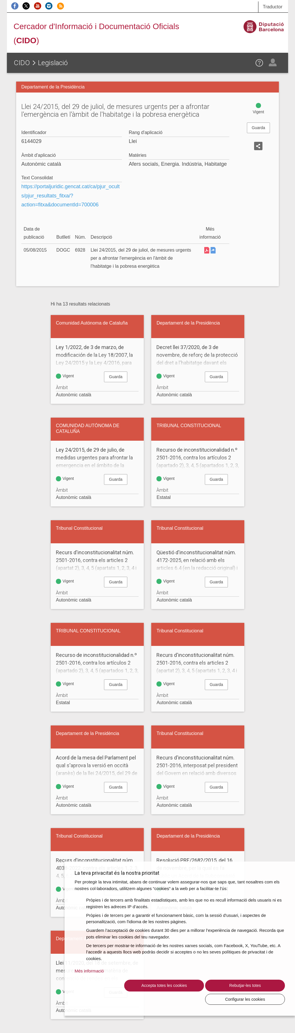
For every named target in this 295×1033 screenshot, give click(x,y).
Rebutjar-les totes (189, 999)
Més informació (89, 984)
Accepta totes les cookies (125, 999)
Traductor (272, 6)
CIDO (22, 63)
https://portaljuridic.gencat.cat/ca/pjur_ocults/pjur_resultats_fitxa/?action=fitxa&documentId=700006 (70, 196)
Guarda (258, 127)
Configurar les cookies (253, 999)
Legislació (53, 63)
